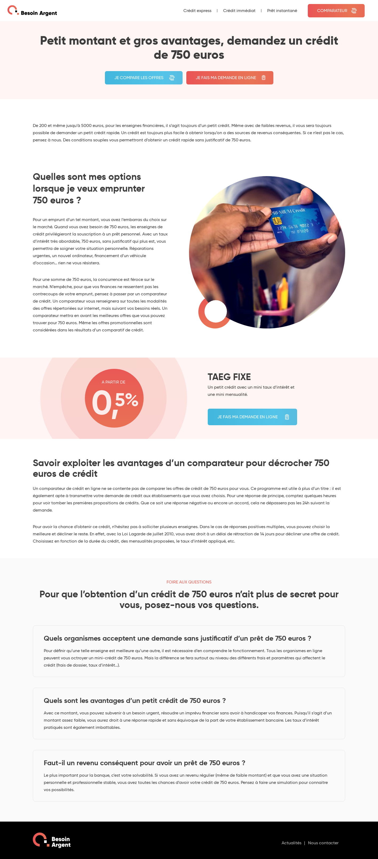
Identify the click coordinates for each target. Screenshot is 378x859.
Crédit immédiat (239, 10)
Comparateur (332, 10)
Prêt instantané (282, 10)
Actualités (291, 842)
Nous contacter (323, 842)
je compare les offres (138, 77)
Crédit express (197, 10)
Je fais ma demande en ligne (226, 77)
